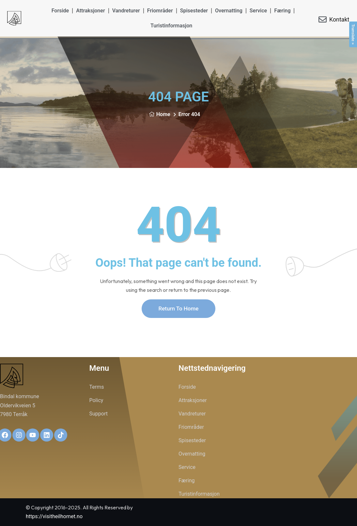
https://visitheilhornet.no (54, 516)
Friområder (160, 11)
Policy (96, 400)
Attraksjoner (90, 11)
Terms (96, 387)
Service (258, 11)
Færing (282, 11)
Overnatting (228, 11)
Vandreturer (126, 11)
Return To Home (179, 308)
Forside (60, 11)
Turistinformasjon (171, 26)
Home (159, 114)
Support (98, 414)
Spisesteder (194, 11)
